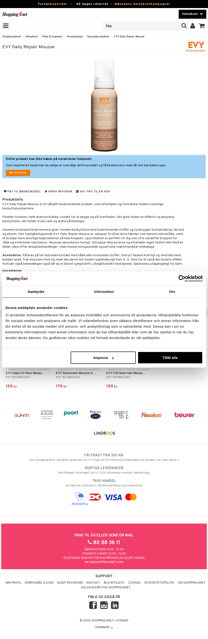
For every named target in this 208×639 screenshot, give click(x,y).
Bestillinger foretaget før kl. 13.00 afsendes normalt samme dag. (104, 470)
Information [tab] (104, 291)
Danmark (104, 627)
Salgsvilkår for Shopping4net (105, 588)
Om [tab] (172, 291)
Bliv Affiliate (114, 583)
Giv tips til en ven (93, 192)
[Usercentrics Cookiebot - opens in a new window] (182, 278)
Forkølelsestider (52, 4)
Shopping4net (11, 37)
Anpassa (103, 358)
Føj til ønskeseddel (22, 192)
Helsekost (31, 37)
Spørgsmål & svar (39, 583)
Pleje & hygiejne (52, 37)
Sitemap (122, 621)
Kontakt (93, 583)
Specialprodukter (98, 37)
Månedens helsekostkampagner (142, 4)
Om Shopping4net (191, 583)
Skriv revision (58, 192)
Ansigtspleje (75, 37)
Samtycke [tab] (35, 291)
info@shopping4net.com (104, 562)
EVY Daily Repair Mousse (129, 37)
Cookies (134, 583)
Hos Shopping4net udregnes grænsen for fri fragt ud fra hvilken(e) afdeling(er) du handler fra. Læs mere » (104, 457)
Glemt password (70, 583)
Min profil (14, 583)
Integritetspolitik (159, 583)
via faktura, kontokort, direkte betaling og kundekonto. (104, 483)
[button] (202, 26)
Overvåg (18, 173)
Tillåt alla (170, 358)
